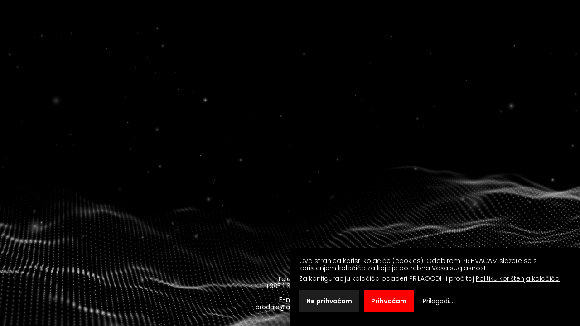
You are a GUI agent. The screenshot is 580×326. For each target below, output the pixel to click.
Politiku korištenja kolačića (518, 278)
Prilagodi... (438, 301)
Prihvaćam (388, 301)
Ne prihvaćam (329, 301)
